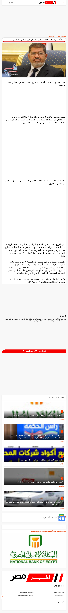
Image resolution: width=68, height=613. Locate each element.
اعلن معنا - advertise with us (27, 592)
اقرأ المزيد (61, 419)
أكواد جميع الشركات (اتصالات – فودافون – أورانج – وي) (41, 460)
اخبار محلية (51, 36)
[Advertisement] (34, 20)
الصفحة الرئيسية (62, 36)
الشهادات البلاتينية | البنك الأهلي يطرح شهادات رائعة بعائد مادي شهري (36, 415)
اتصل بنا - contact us (59, 592)
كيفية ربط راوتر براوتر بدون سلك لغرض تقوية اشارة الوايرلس (39, 482)
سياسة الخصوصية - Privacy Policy (26, 595)
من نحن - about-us (59, 595)
